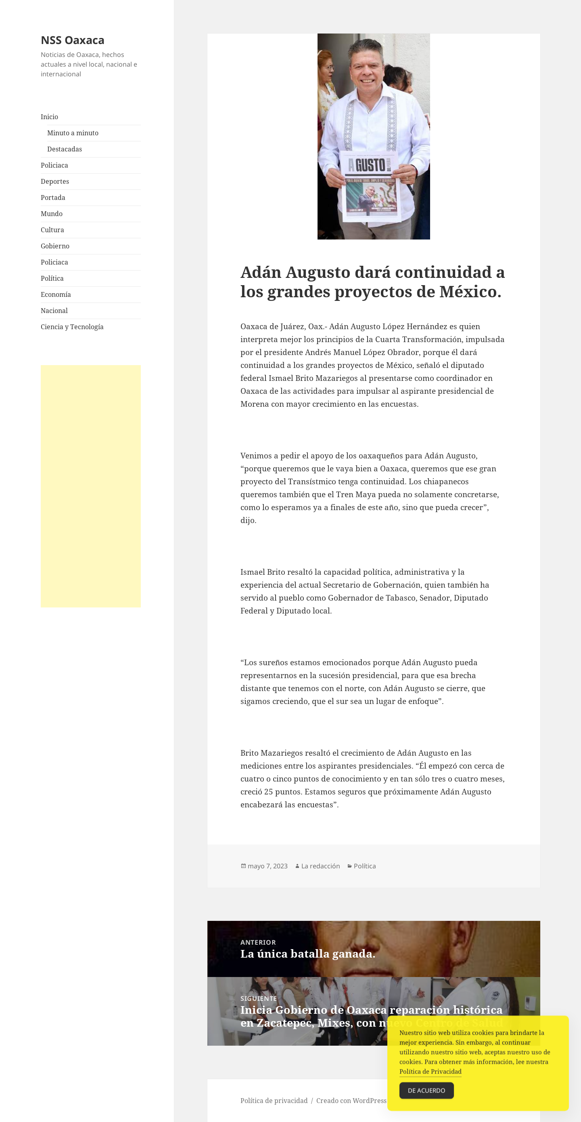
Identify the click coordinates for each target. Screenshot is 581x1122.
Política (52, 278)
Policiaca (54, 165)
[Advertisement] (91, 486)
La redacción (320, 865)
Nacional (54, 310)
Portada (53, 197)
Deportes (55, 181)
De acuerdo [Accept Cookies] (426, 1095)
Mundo (52, 213)
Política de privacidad (274, 1100)
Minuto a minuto (72, 132)
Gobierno (55, 246)
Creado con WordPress (351, 1100)
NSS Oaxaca (72, 39)
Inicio (49, 116)
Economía (56, 294)
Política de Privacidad (430, 1076)
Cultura (52, 229)
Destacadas (64, 149)
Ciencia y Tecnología (72, 326)
